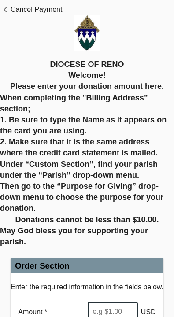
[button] (31, 9)
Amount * (32, 312)
